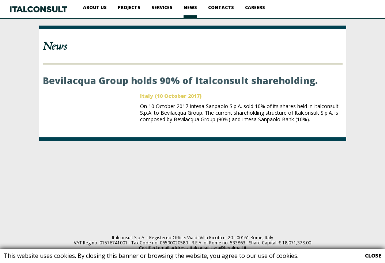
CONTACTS (221, 7)
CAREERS (255, 7)
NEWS (190, 7)
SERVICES (162, 7)
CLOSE (373, 255)
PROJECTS (129, 7)
